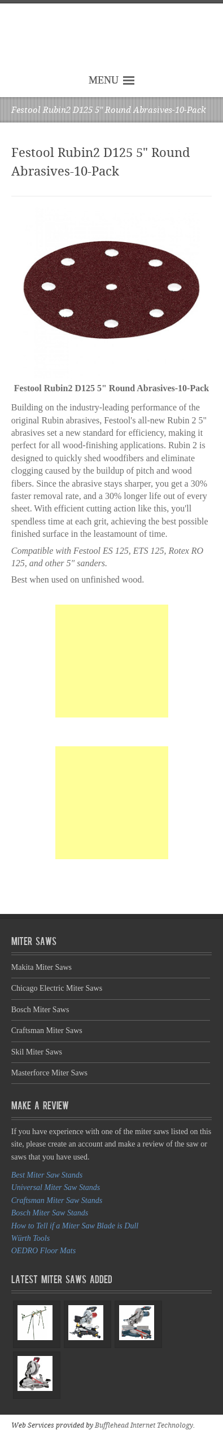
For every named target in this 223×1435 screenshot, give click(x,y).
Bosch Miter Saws (40, 1009)
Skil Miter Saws (36, 1052)
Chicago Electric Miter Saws (56, 988)
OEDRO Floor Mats (43, 1250)
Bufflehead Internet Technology (144, 1425)
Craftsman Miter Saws (46, 1030)
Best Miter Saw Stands (46, 1175)
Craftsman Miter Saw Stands (56, 1200)
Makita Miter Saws (41, 967)
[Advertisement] (111, 661)
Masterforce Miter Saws (49, 1073)
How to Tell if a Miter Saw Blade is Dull (74, 1226)
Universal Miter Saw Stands (55, 1187)
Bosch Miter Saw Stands (50, 1213)
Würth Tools (30, 1238)
